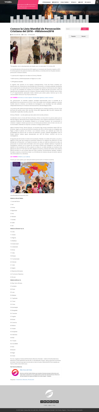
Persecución (32, 34)
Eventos (55, 2)
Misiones (25, 379)
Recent (84, 36)
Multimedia (64, 2)
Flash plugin (24, 7)
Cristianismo (19, 379)
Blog (73, 2)
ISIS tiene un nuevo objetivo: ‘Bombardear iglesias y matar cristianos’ (35, 97)
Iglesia (49, 405)
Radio (45, 405)
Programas (47, 2)
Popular (73, 36)
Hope (80, 2)
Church (87, 2)
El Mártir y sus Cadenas (24, 156)
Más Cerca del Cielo (16, 34)
